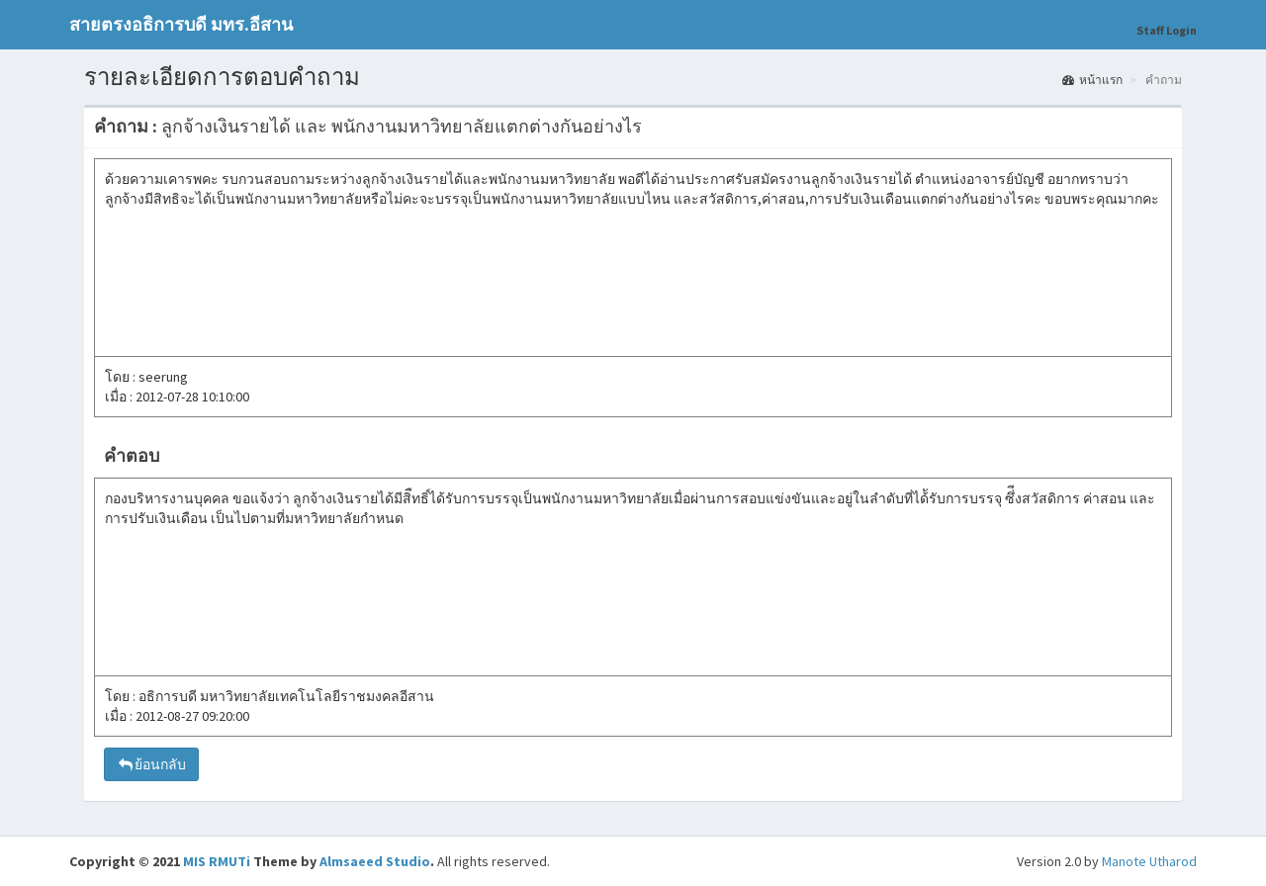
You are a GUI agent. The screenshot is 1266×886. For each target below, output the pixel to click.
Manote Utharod (1149, 861)
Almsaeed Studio (374, 861)
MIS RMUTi (216, 861)
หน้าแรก (1092, 79)
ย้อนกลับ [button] (151, 764)
